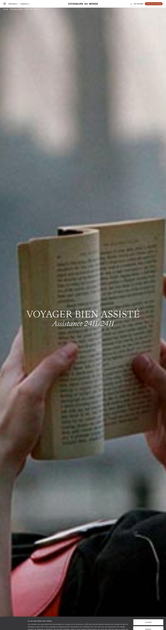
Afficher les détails (116, 626)
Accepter (148, 609)
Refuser (148, 616)
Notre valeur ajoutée (16, 9)
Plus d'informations (75, 619)
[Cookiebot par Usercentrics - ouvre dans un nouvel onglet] (13, 625)
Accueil (5, 9)
